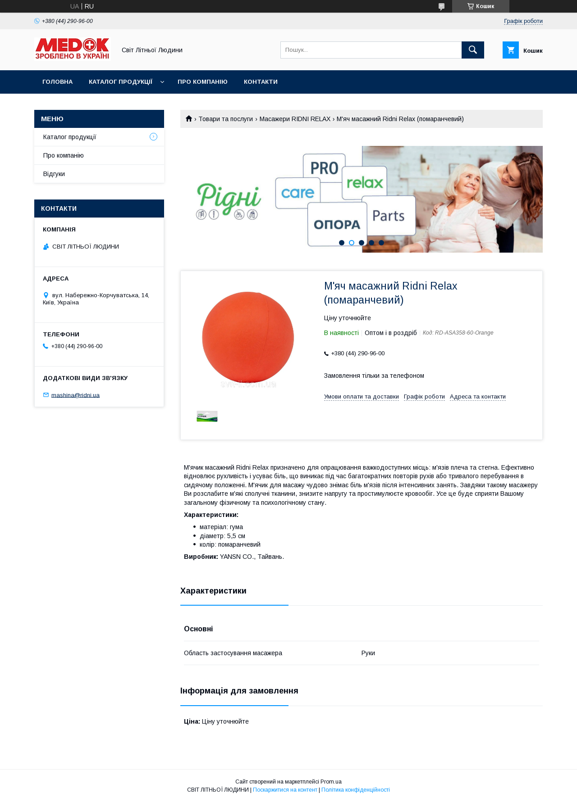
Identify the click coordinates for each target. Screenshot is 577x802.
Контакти (261, 81)
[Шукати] (473, 50)
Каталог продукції (120, 81)
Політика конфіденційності (355, 790)
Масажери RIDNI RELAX (295, 118)
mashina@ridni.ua (75, 394)
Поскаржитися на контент (285, 790)
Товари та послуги (225, 118)
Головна (57, 81)
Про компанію (203, 81)
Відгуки (54, 173)
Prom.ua (331, 782)
